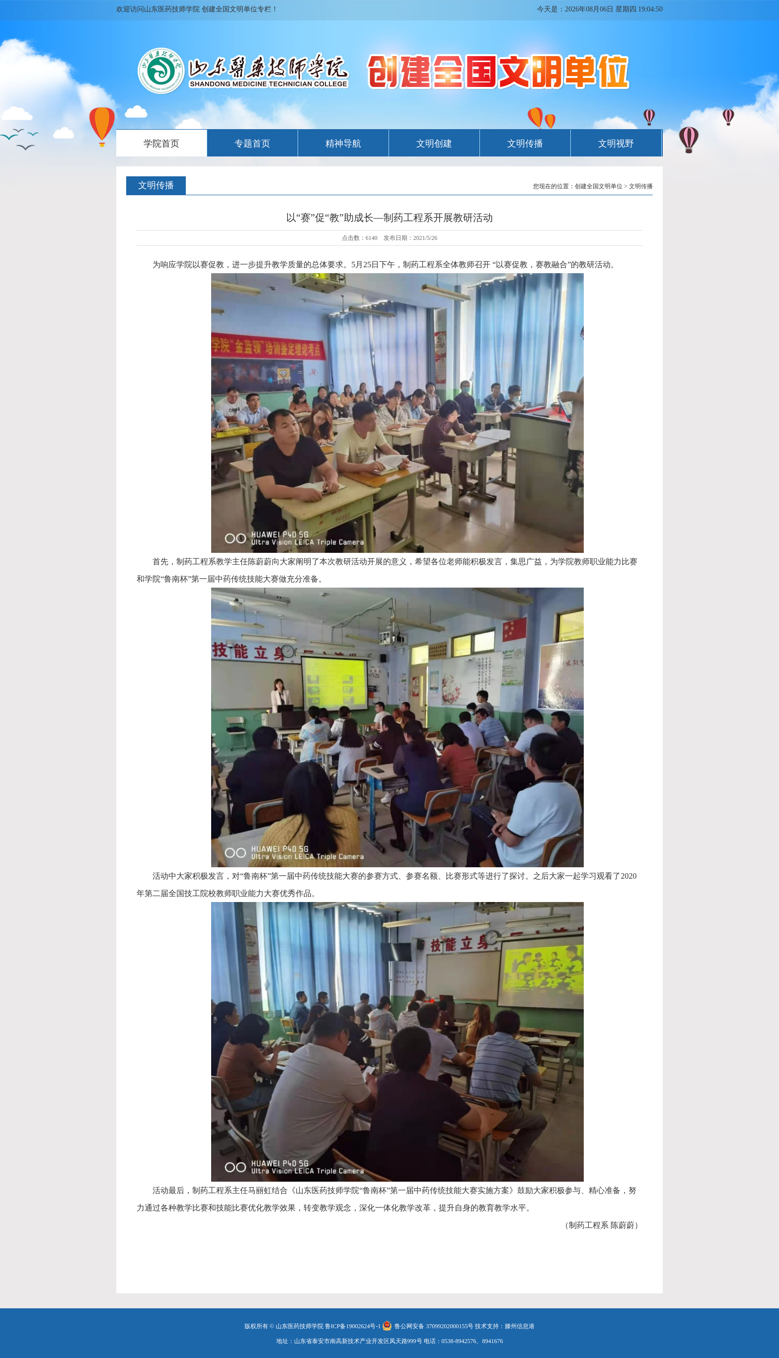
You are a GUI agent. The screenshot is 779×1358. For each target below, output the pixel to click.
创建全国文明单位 (599, 186)
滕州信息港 (520, 1326)
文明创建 (434, 144)
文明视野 (616, 144)
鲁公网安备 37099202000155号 (427, 1326)
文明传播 (525, 144)
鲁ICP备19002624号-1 (353, 1326)
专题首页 (252, 144)
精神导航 (343, 144)
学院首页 (161, 144)
